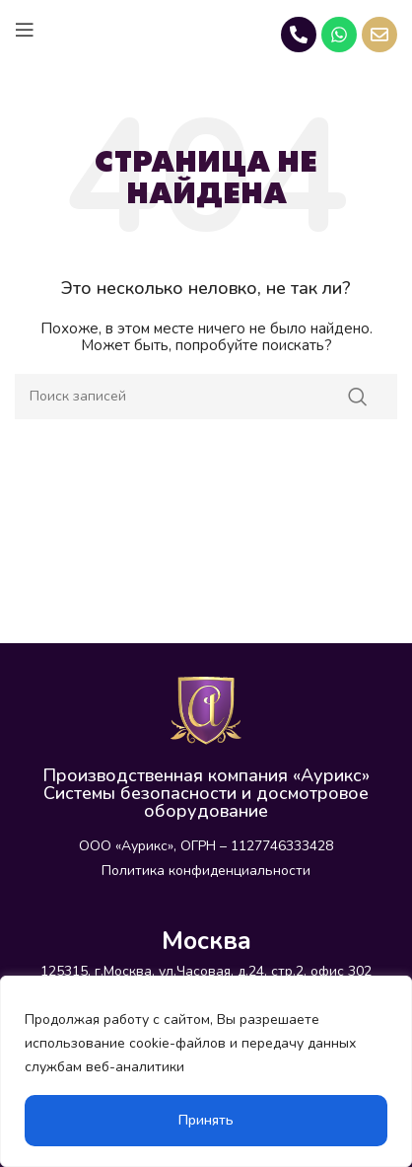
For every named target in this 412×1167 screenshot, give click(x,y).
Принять (206, 1120)
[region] (206, 1071)
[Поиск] (206, 396)
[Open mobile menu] (24, 29)
